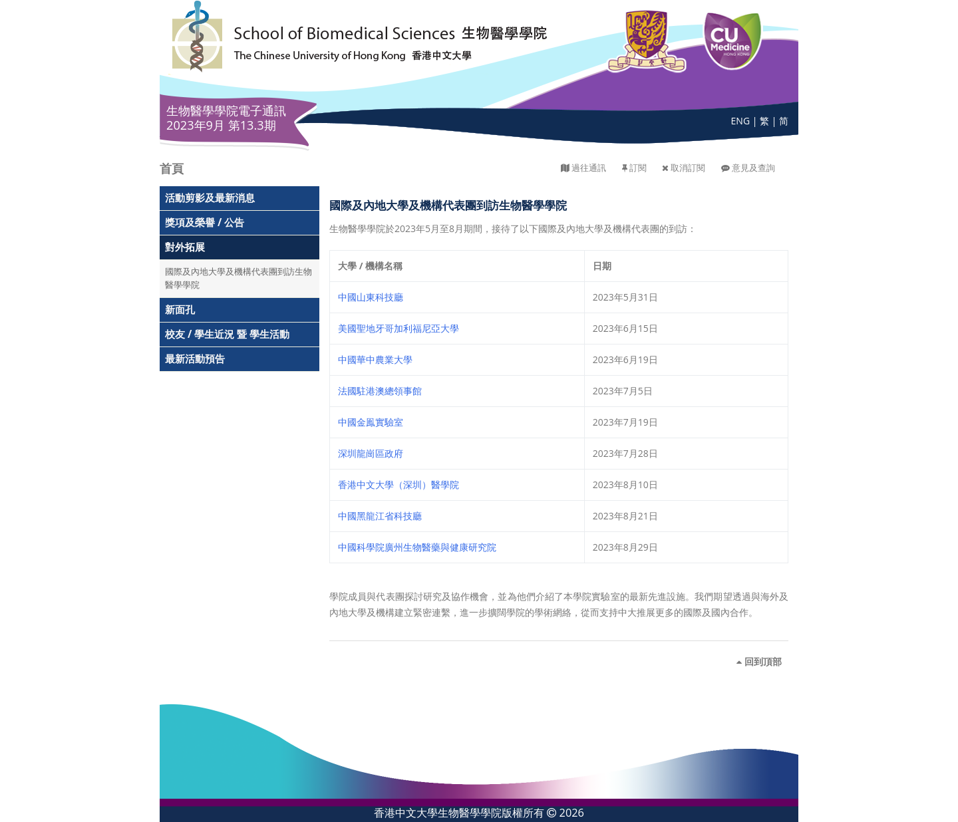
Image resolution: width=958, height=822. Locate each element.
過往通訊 (588, 168)
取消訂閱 (688, 168)
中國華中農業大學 (375, 359)
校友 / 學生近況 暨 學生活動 (227, 334)
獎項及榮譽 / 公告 (204, 222)
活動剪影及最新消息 (210, 198)
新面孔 (180, 310)
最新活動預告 (195, 359)
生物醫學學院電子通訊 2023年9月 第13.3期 (226, 117)
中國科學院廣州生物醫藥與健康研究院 (417, 547)
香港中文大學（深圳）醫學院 (398, 484)
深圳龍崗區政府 (370, 453)
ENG (740, 120)
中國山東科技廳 (370, 297)
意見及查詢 (753, 168)
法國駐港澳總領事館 (380, 390)
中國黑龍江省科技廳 (380, 515)
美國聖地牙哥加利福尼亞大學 (398, 328)
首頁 (172, 168)
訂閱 (638, 168)
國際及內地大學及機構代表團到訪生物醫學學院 (238, 278)
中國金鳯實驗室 (370, 422)
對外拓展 (185, 247)
